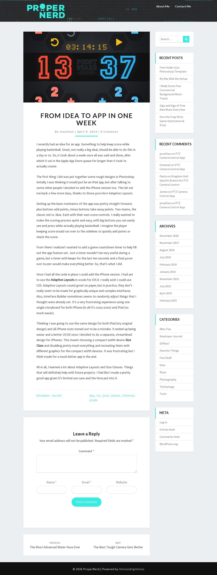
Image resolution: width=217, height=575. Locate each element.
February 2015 (168, 300)
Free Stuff (165, 358)
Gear (162, 365)
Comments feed (170, 437)
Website (121, 482)
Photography (168, 379)
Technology (167, 386)
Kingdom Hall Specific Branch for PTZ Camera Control (174, 180)
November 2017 (169, 243)
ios (98, 395)
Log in (163, 422)
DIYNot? (165, 343)
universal (128, 395)
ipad (105, 395)
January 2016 (168, 271)
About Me (163, 6)
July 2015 (165, 286)
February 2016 (168, 264)
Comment (86, 451)
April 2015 (166, 293)
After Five (165, 329)
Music (163, 372)
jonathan (67, 131)
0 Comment (109, 131)
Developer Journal (48, 395)
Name (51, 482)
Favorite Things (169, 350)
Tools (163, 394)
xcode (93, 400)
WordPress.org (169, 444)
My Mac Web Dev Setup (173, 78)
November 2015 (169, 279)
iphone (115, 395)
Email (86, 482)
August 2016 (167, 250)
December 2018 (169, 236)
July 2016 (165, 257)
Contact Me (183, 6)
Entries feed (167, 429)
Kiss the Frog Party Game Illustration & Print (172, 121)
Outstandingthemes (131, 569)
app (92, 395)
